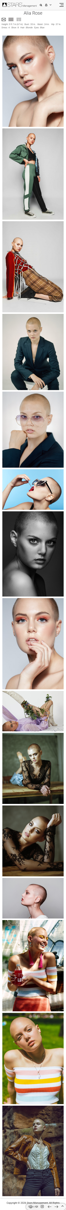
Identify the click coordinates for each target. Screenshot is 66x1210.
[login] (50, 5)
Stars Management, (37, 1202)
